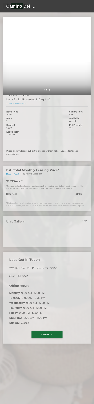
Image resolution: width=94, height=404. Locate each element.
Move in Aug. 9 (13, 174)
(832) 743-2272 (18, 276)
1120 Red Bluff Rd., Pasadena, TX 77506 (33, 268)
